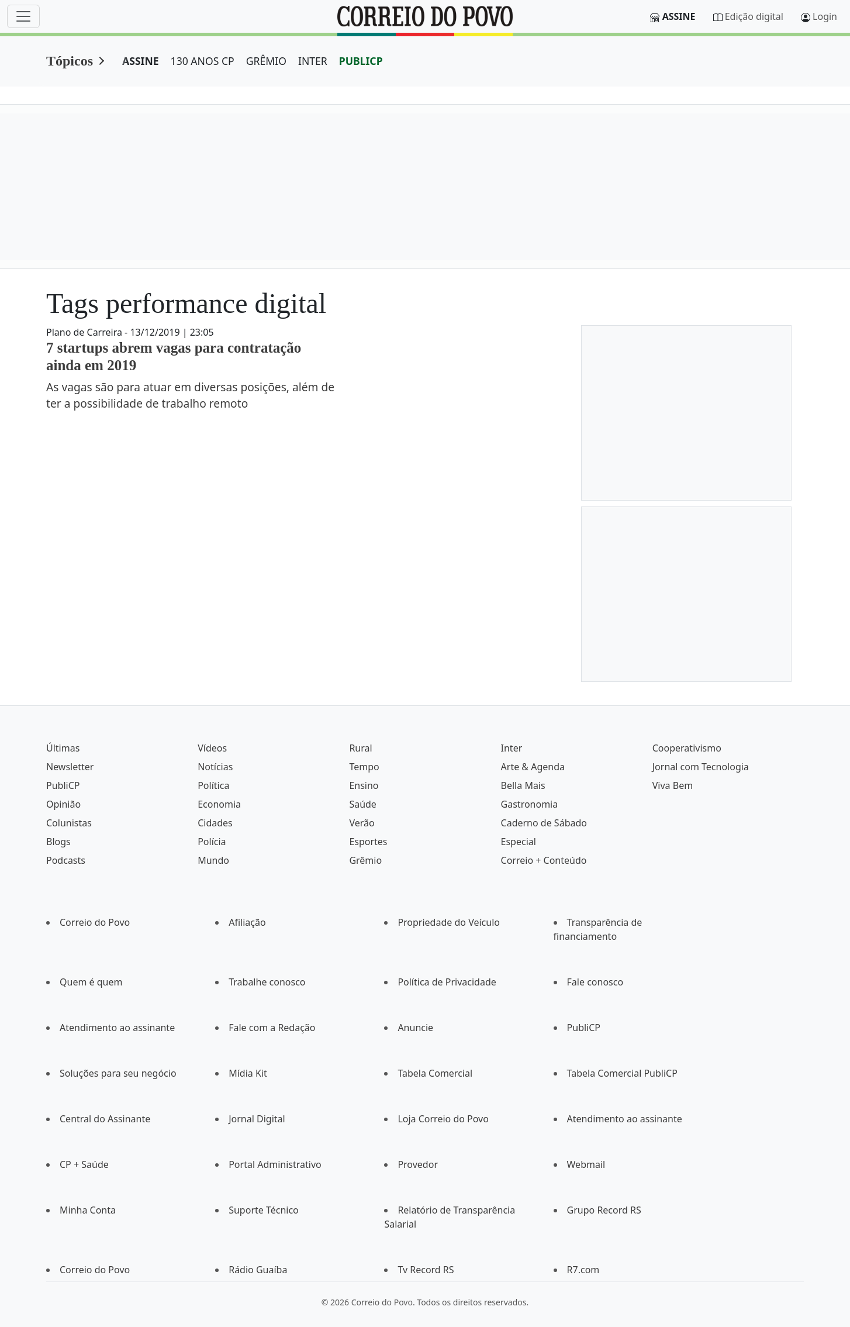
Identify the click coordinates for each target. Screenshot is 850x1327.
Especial (518, 841)
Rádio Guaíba (258, 1269)
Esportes (368, 841)
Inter (512, 748)
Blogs (58, 841)
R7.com (583, 1269)
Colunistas (69, 822)
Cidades (215, 822)
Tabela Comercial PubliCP (622, 1073)
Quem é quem (91, 982)
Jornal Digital (257, 1118)
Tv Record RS (426, 1269)
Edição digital (754, 16)
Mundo (213, 860)
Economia (219, 804)
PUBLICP (361, 61)
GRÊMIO (266, 61)
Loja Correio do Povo (443, 1118)
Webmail (586, 1164)
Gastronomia (529, 804)
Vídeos (212, 748)
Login (825, 16)
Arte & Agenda (533, 766)
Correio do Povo (95, 922)
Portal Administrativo (275, 1164)
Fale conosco (595, 982)
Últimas (63, 748)
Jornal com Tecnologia (700, 766)
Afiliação (247, 922)
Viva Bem (672, 785)
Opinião (63, 804)
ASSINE (140, 61)
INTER (312, 61)
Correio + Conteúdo (544, 860)
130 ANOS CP (202, 61)
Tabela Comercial (435, 1073)
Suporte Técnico (264, 1210)
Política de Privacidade (447, 982)
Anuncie (415, 1027)
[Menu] (23, 16)
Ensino (363, 785)
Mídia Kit (248, 1073)
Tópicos (69, 60)
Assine (679, 16)
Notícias (215, 766)
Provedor (418, 1164)
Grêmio (365, 860)
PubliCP (63, 785)
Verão (361, 822)
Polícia (212, 841)
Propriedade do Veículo (449, 922)
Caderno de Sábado (544, 822)
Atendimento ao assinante (117, 1027)
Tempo (364, 766)
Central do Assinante (105, 1118)
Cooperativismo (686, 748)
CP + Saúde (84, 1164)
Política (213, 785)
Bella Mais (523, 785)
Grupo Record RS (604, 1210)
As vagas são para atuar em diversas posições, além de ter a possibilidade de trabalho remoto (190, 395)
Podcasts (65, 860)
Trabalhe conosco (267, 982)
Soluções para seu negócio (118, 1073)
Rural (360, 748)
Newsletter (70, 766)
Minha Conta (88, 1210)
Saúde (362, 804)
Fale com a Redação (272, 1027)
